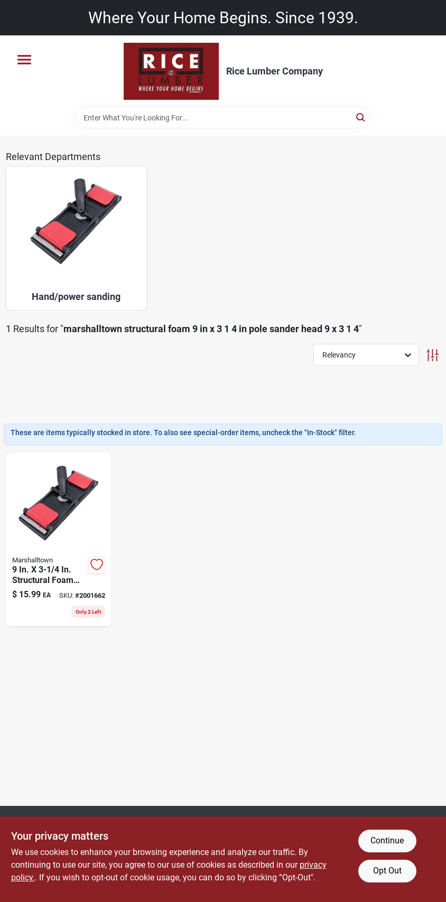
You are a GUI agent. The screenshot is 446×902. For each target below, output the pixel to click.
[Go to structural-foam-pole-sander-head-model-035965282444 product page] (59, 539)
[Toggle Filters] (432, 355)
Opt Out (387, 871)
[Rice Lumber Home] (171, 71)
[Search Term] (223, 117)
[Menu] (24, 60)
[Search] (361, 117)
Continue (387, 840)
